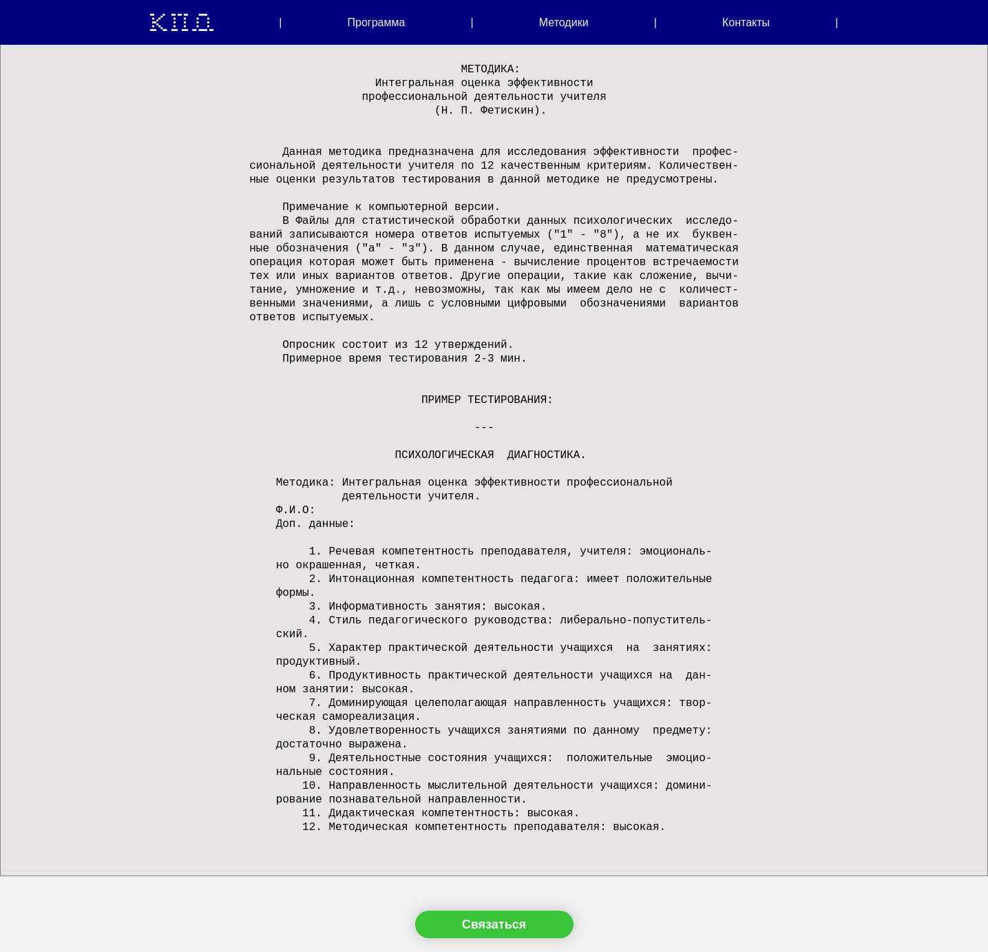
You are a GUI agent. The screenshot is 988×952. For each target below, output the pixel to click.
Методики (564, 22)
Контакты (746, 22)
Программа (377, 22)
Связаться (494, 924)
